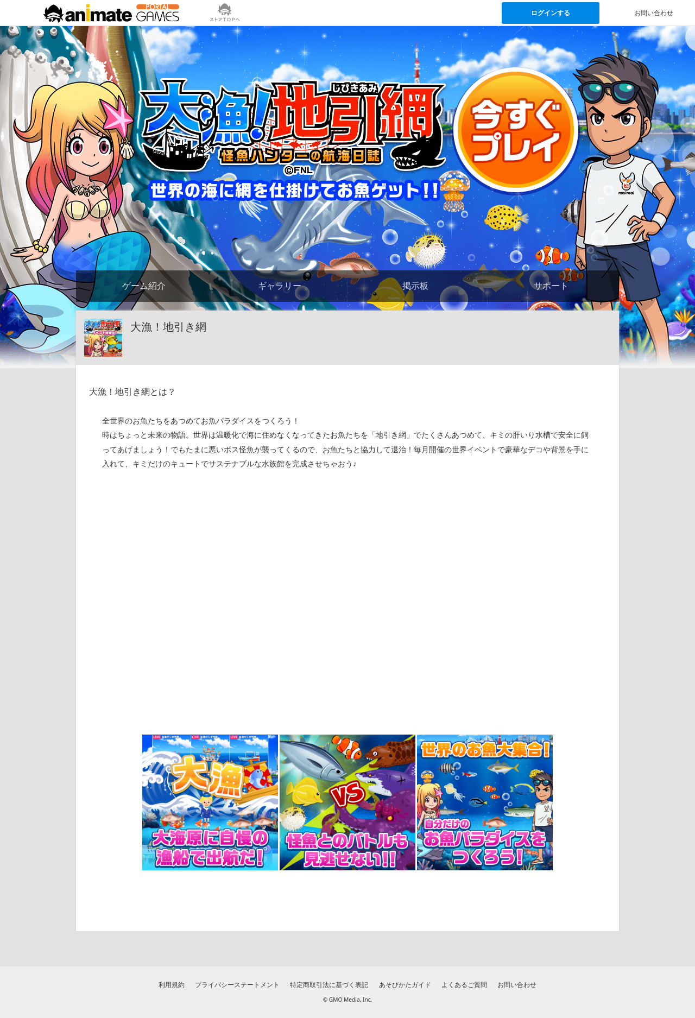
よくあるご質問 (464, 984)
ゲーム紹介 (144, 286)
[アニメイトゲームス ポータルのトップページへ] (111, 13)
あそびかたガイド (405, 984)
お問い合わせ (516, 984)
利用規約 (172, 984)
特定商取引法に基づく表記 (329, 984)
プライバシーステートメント (237, 984)
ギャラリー (279, 286)
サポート (551, 286)
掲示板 (415, 286)
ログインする (550, 12)
